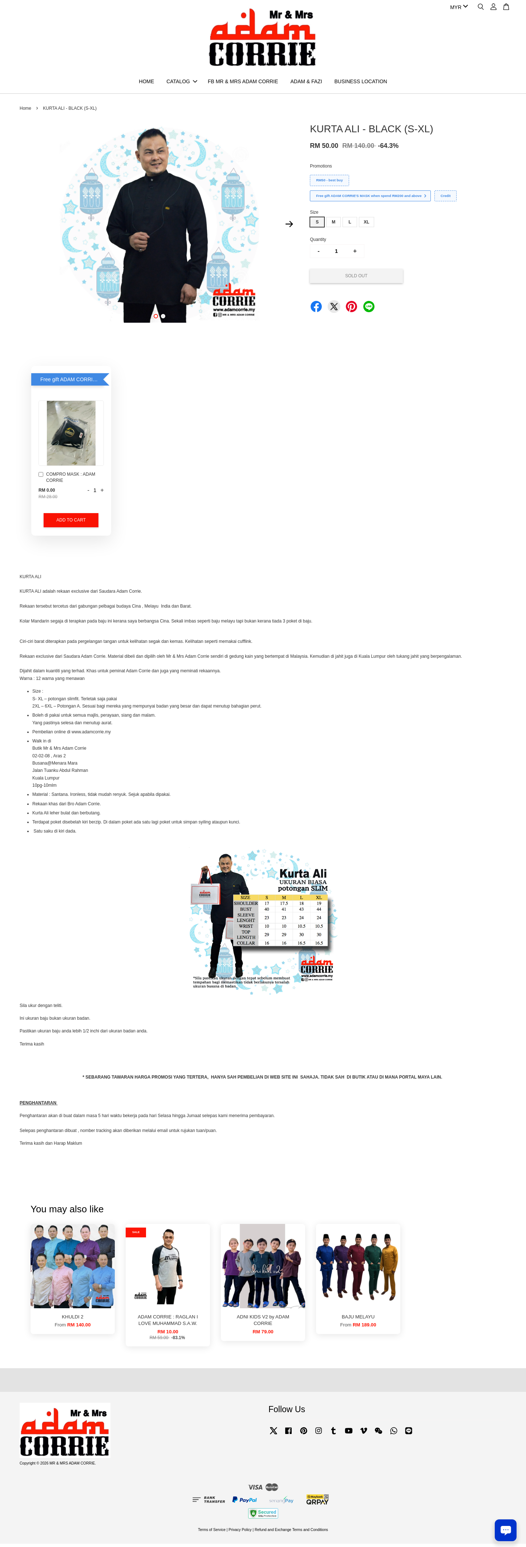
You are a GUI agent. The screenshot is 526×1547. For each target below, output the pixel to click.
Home (25, 111)
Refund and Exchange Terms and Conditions (291, 1533)
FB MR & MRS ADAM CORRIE (243, 83)
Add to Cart (71, 523)
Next (289, 227)
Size (314, 215)
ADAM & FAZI (306, 83)
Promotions (321, 169)
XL (366, 225)
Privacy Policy (239, 1533)
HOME (146, 83)
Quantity (318, 242)
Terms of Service (212, 1533)
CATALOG (181, 83)
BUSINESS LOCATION (360, 83)
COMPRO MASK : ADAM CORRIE (67, 480)
